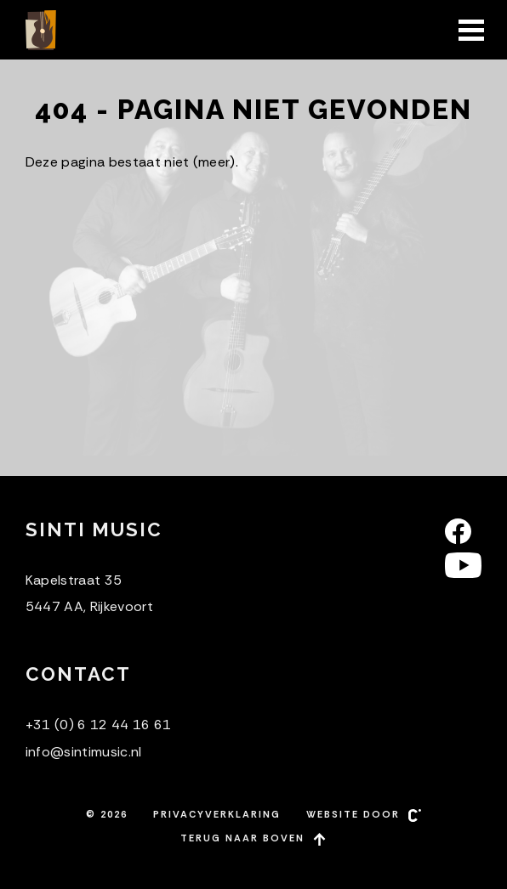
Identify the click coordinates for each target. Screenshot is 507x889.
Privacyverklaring (217, 814)
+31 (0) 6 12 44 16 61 (99, 724)
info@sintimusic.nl (84, 752)
